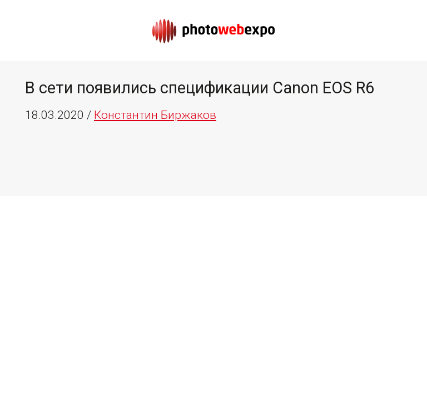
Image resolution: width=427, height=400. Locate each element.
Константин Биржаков (155, 115)
